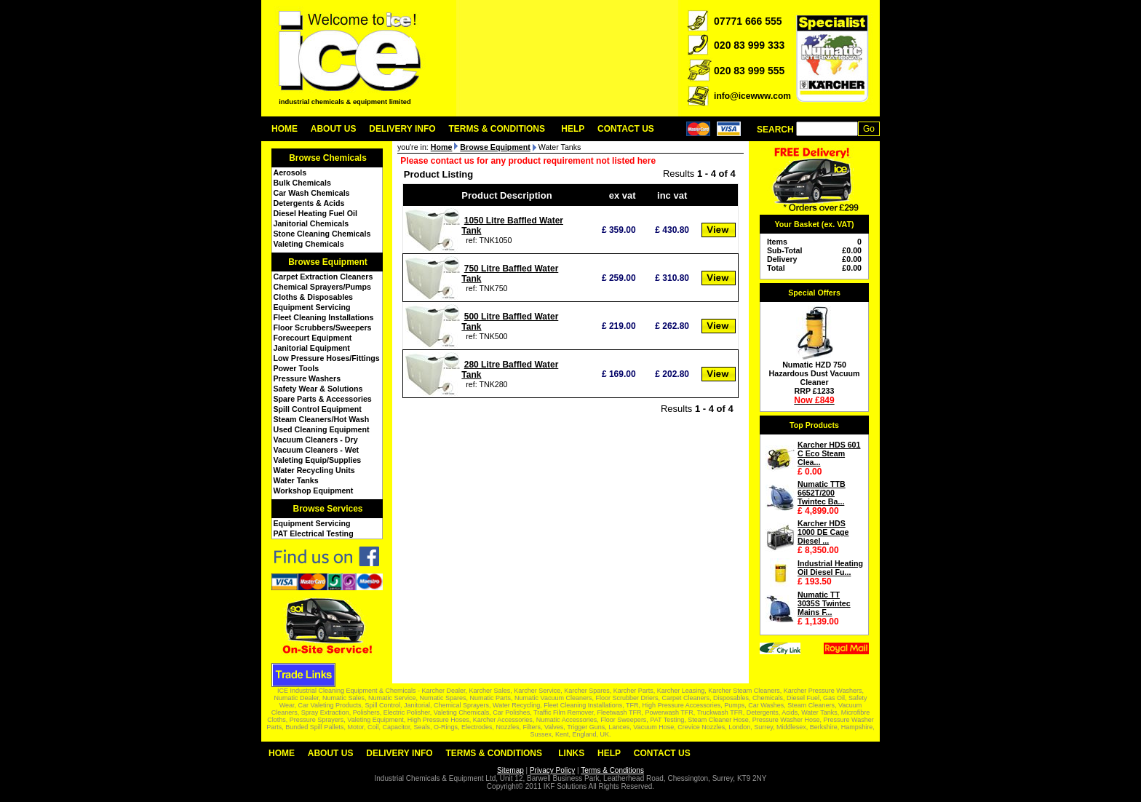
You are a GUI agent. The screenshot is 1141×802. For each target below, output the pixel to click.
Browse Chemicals (328, 158)
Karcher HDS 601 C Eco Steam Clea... (829, 453)
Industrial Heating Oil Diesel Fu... (830, 567)
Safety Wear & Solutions (318, 388)
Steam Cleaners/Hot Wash (322, 419)
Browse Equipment (327, 262)
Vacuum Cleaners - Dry (316, 439)
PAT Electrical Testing (314, 533)
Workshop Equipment (314, 490)
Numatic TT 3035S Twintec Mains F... (824, 603)
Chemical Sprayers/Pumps (322, 286)
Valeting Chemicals (309, 243)
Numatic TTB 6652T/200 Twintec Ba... (822, 493)
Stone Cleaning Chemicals (322, 233)
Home (284, 129)
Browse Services (327, 509)
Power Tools (296, 368)
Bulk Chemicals (302, 182)
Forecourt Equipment (313, 337)
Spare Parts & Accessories (323, 398)
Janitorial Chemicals (311, 223)
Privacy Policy (552, 770)
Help (572, 129)
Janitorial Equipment (312, 348)
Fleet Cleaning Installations (324, 317)
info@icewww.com (752, 96)
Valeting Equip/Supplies (318, 460)
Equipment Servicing (312, 307)
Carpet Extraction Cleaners (323, 276)
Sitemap (510, 770)
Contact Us (625, 129)
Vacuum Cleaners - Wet (316, 449)
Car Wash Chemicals (312, 192)
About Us (334, 129)
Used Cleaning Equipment (322, 429)
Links (571, 753)
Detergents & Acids (309, 203)
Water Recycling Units (314, 470)
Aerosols (290, 172)
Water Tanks (296, 480)
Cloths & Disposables (314, 297)
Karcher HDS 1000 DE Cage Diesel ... (823, 532)
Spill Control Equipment (318, 409)
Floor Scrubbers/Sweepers (323, 327)
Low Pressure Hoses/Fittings (327, 358)
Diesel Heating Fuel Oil (315, 213)
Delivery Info (402, 129)
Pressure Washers (307, 378)
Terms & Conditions (496, 129)
